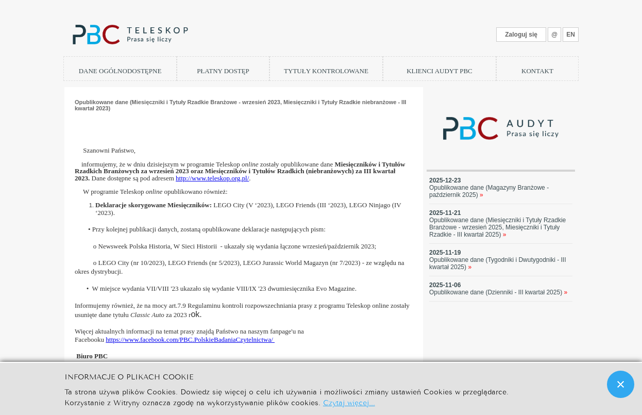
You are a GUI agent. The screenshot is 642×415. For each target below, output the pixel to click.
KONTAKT (537, 71)
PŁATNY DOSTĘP (223, 71)
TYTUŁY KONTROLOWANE (326, 71)
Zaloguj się (521, 34)
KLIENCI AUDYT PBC (439, 71)
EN (570, 34)
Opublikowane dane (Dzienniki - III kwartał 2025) (498, 292)
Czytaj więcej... (349, 401)
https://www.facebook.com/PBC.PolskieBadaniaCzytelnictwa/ (190, 339)
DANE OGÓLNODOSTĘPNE (120, 71)
